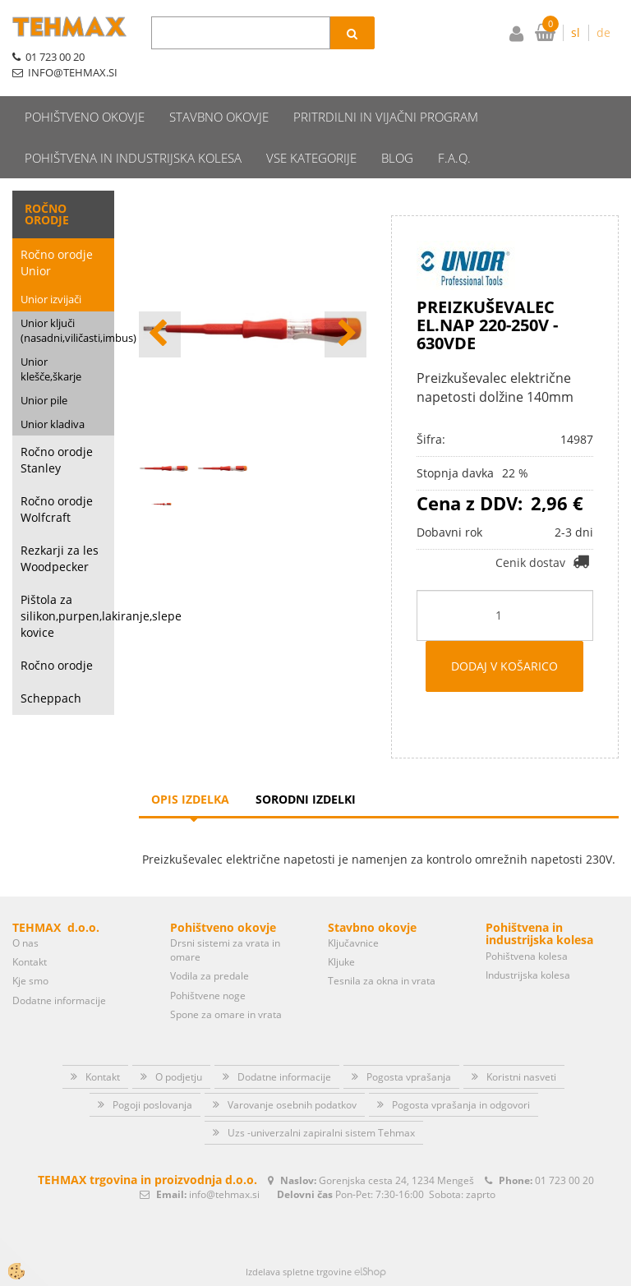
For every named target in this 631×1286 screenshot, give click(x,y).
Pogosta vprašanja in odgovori (461, 1105)
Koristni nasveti (521, 1077)
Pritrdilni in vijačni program (385, 116)
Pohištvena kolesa (527, 956)
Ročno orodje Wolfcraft (57, 509)
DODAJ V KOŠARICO (504, 666)
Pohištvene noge (208, 996)
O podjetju (178, 1077)
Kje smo (30, 981)
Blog (397, 158)
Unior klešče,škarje (51, 369)
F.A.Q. (454, 158)
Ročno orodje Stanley (57, 460)
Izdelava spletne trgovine (299, 1271)
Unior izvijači (51, 299)
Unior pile (44, 400)
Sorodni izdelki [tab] (306, 799)
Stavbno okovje (219, 116)
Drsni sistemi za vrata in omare (225, 950)
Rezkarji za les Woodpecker (60, 558)
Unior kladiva (53, 424)
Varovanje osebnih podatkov (292, 1105)
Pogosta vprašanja (408, 1077)
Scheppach (51, 698)
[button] (345, 334)
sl (575, 32)
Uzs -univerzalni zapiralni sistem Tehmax (321, 1133)
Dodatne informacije (59, 1000)
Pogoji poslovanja (152, 1105)
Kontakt (29, 962)
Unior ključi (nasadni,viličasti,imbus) (67, 331)
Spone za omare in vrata (226, 1014)
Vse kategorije (311, 158)
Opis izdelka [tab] (190, 799)
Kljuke (341, 962)
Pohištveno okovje (85, 116)
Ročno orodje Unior (57, 263)
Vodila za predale (209, 976)
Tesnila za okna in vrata (381, 981)
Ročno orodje (57, 665)
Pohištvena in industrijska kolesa (133, 158)
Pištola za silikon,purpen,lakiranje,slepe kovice (67, 616)
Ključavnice (353, 943)
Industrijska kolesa (528, 975)
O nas (25, 943)
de (603, 32)
